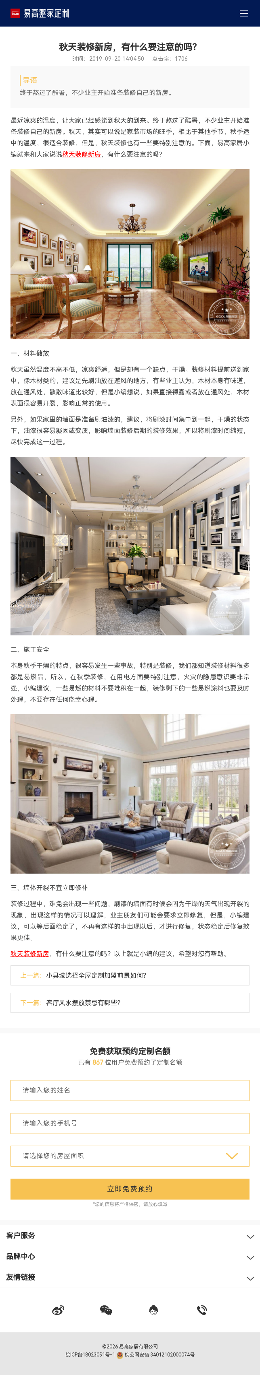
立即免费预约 (130, 1189)
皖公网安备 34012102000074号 (155, 1355)
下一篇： (72, 1003)
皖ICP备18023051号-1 (90, 1355)
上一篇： (84, 975)
